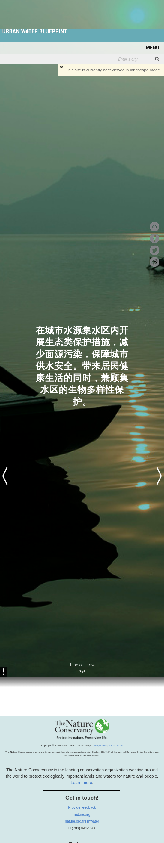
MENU (152, 48)
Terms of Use (116, 745)
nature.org (82, 814)
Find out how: (83, 665)
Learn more (81, 782)
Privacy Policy (99, 745)
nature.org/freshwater (82, 821)
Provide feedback (82, 807)
